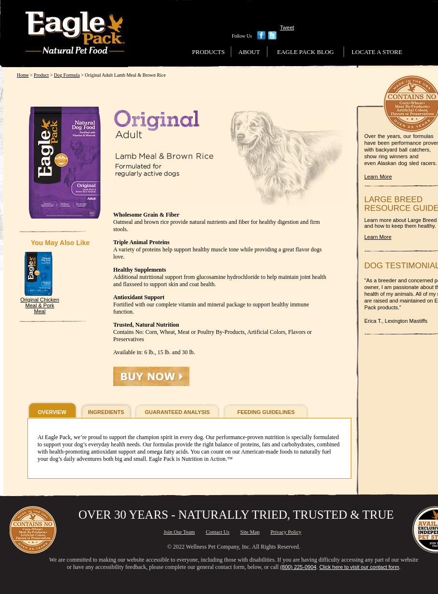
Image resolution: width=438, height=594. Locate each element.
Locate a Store (376, 51)
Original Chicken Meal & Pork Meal (39, 305)
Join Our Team (179, 532)
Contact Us (217, 532)
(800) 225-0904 (298, 567)
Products (208, 51)
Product (41, 75)
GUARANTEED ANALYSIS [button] (177, 412)
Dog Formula (67, 75)
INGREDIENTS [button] (106, 412)
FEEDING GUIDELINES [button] (265, 412)
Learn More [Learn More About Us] (378, 177)
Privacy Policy (285, 532)
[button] (151, 376)
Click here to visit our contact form (359, 567)
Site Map (250, 532)
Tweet (287, 27)
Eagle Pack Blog (305, 51)
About (249, 51)
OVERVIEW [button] (52, 412)
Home (22, 75)
